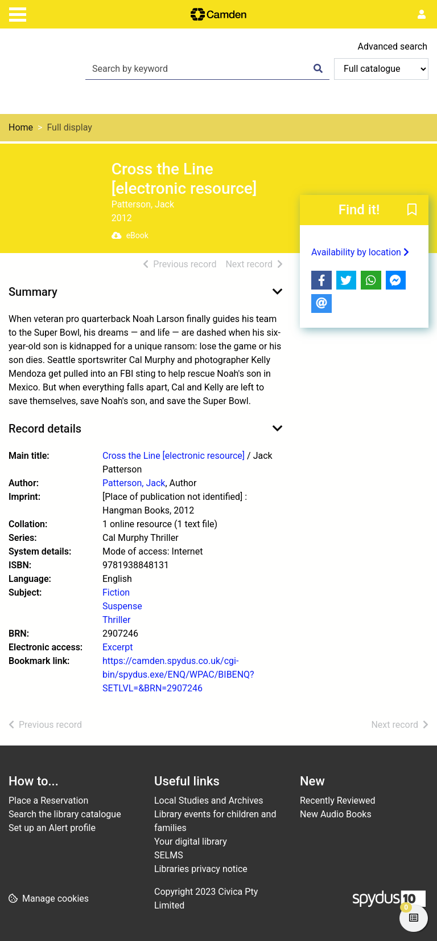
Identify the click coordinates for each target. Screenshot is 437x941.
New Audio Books (336, 814)
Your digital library (190, 841)
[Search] (318, 69)
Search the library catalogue (65, 814)
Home (21, 127)
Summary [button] (33, 292)
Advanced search (392, 46)
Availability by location (360, 252)
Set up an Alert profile (52, 827)
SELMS (168, 855)
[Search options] (381, 69)
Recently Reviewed (338, 800)
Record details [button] (45, 428)
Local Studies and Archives (208, 800)
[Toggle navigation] (17, 13)
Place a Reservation (48, 800)
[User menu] (421, 15)
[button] (412, 210)
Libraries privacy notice (201, 868)
